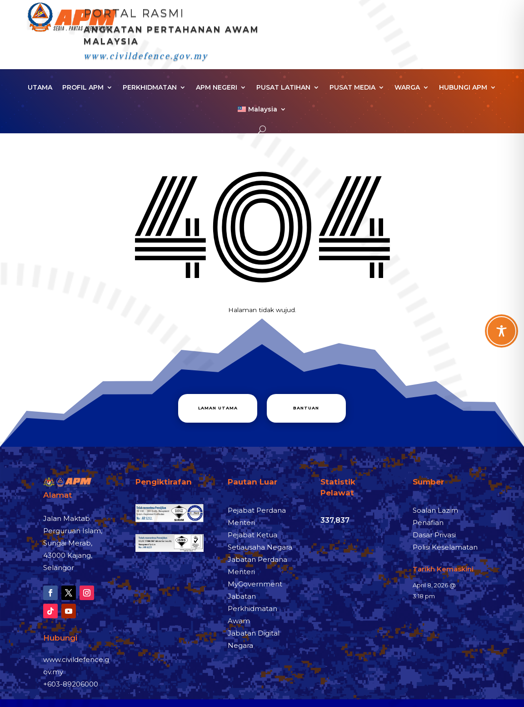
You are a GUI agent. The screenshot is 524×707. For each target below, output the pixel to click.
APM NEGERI (216, 87)
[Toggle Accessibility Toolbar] (501, 331)
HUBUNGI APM (463, 87)
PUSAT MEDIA (352, 87)
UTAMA (40, 87)
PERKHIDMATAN (150, 87)
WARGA (407, 87)
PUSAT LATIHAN (283, 87)
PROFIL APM (83, 87)
